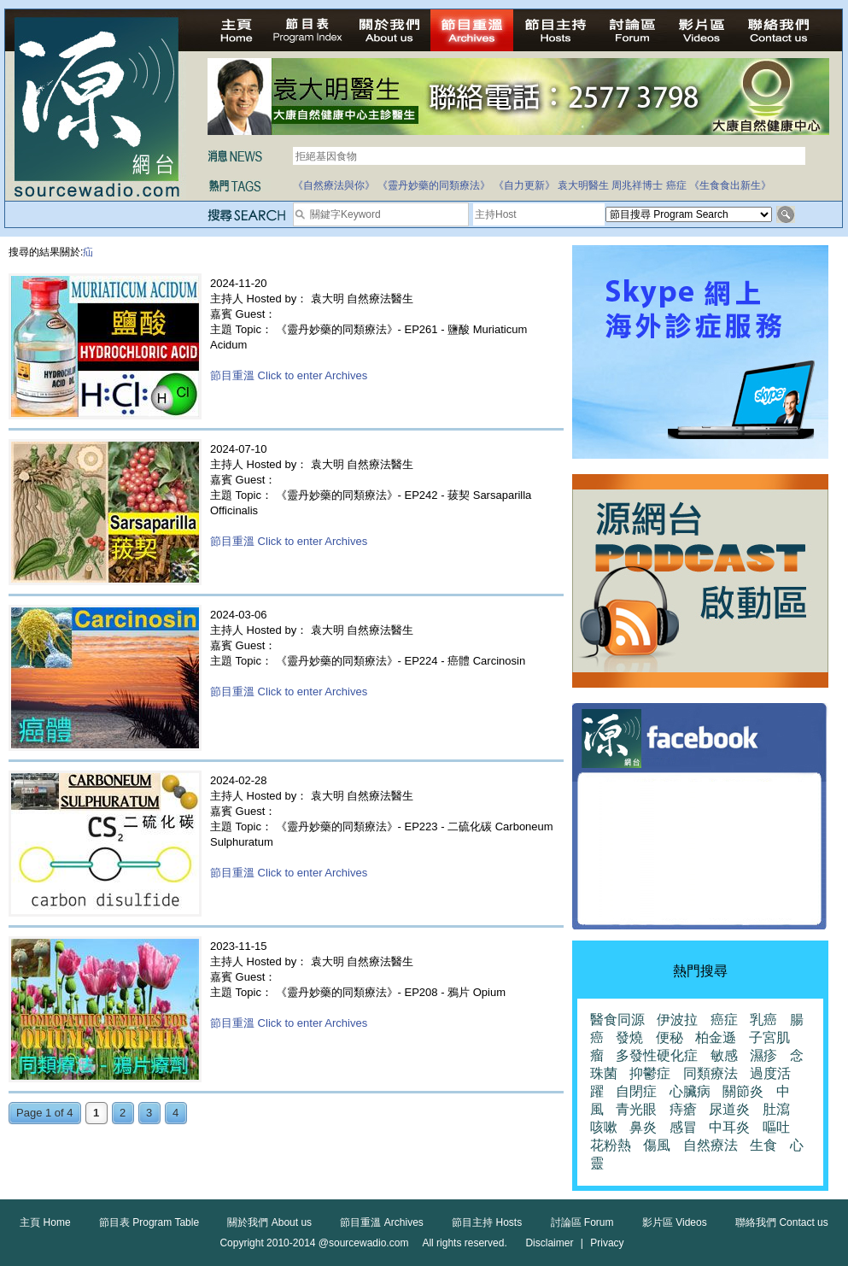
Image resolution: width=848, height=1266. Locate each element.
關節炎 (742, 1091)
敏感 (724, 1055)
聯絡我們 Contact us (781, 1222)
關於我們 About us (269, 1222)
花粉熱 (610, 1145)
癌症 (676, 185)
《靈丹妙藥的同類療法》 (433, 185)
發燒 (629, 1037)
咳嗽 (603, 1127)
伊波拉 (677, 1019)
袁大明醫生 (583, 185)
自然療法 (710, 1145)
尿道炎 (729, 1109)
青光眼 (636, 1109)
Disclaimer (549, 1243)
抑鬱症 (649, 1073)
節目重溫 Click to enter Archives (288, 375)
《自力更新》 (524, 185)
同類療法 (710, 1073)
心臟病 (690, 1091)
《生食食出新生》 (730, 185)
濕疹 (763, 1055)
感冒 (683, 1127)
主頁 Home (45, 1222)
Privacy (606, 1243)
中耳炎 (729, 1127)
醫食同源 (617, 1019)
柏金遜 (715, 1037)
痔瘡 (683, 1109)
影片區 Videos (674, 1222)
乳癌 (763, 1019)
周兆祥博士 (637, 185)
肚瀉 (776, 1109)
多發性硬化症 (657, 1055)
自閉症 (636, 1091)
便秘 (669, 1037)
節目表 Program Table (149, 1222)
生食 (763, 1145)
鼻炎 (643, 1127)
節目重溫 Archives (381, 1222)
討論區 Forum (582, 1222)
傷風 (656, 1145)
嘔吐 (776, 1127)
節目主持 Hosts (487, 1222)
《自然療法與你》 (334, 185)
